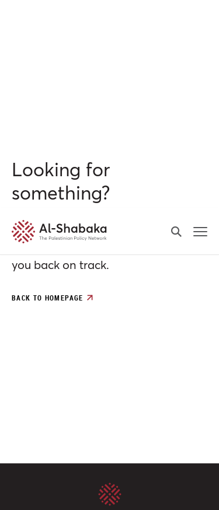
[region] (109, 418)
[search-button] (176, 23)
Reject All (109, 490)
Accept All (109, 440)
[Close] (211, 331)
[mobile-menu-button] (200, 23)
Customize (109, 465)
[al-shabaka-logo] (32, 23)
